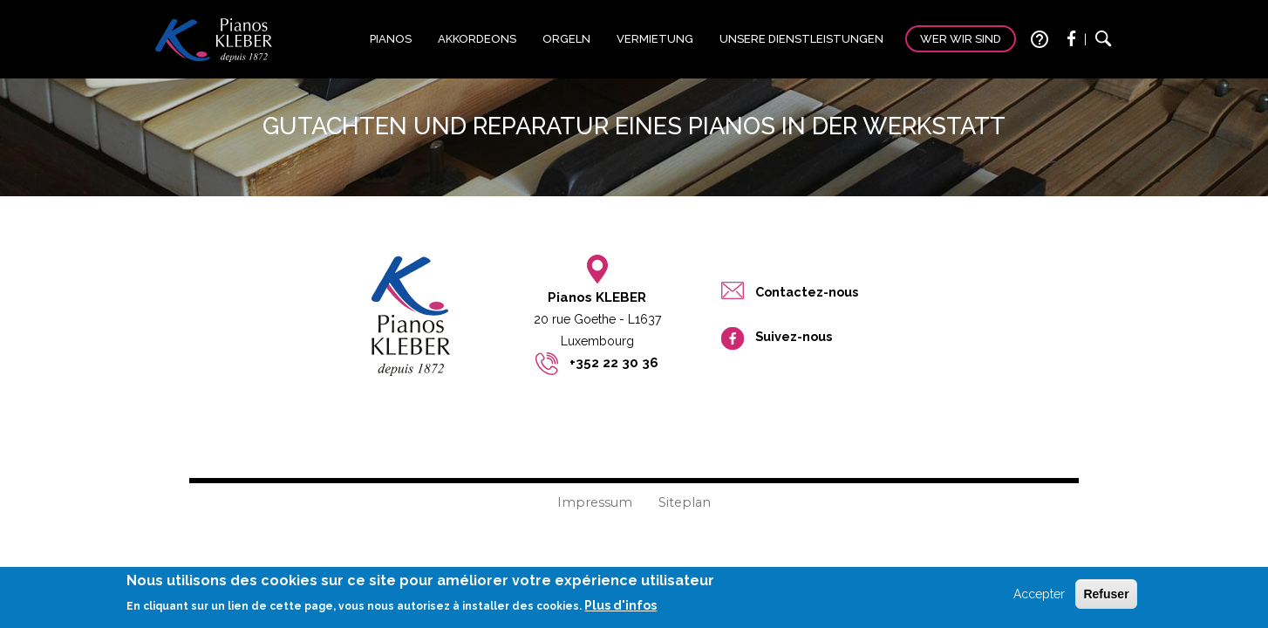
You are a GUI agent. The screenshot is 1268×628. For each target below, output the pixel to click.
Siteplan (684, 502)
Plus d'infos (620, 611)
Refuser (1105, 598)
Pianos (391, 38)
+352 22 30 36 (613, 363)
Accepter (1039, 598)
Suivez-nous (793, 336)
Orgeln (566, 38)
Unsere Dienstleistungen (801, 38)
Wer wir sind (960, 38)
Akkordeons (477, 38)
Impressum (594, 502)
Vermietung (655, 38)
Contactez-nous (806, 291)
